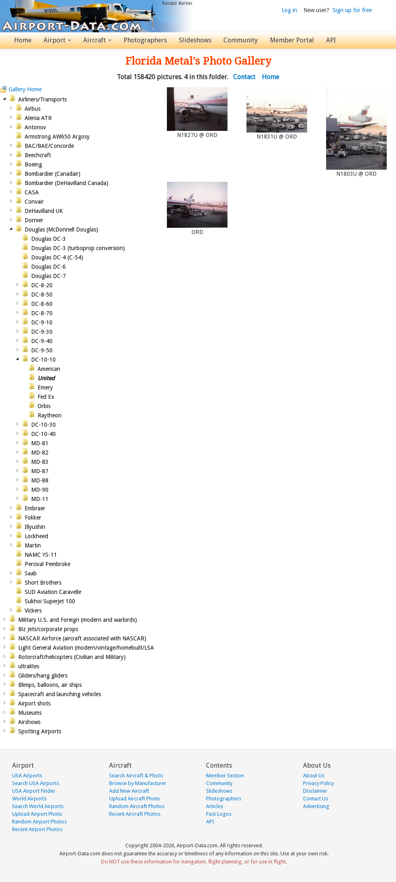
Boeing (33, 164)
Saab (31, 573)
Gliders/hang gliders (42, 675)
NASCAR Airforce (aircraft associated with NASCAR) (82, 638)
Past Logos (219, 814)
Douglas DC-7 (48, 276)
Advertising (316, 806)
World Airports (29, 799)
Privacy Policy (318, 783)
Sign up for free (352, 10)
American (49, 369)
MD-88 (39, 480)
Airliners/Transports (42, 99)
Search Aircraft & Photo (136, 776)
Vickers (33, 610)
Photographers (145, 40)
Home (23, 40)
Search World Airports (37, 806)
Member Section (225, 776)
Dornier (34, 220)
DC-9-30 (42, 331)
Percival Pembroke (47, 564)
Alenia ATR (38, 118)
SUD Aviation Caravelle (53, 592)
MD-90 (39, 489)
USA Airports (27, 776)
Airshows (29, 722)
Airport (57, 40)
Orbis (44, 406)
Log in (289, 10)
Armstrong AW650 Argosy (57, 136)
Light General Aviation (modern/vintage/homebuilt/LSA (86, 647)
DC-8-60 (42, 304)
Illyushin (35, 527)
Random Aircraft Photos (136, 806)
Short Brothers (43, 582)
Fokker (33, 517)
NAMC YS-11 (41, 555)
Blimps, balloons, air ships (50, 685)
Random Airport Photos (39, 822)
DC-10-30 (43, 424)
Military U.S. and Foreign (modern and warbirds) (77, 620)
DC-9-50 (42, 350)
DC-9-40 (42, 341)
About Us (313, 776)
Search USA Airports (35, 783)
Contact (244, 77)
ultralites (28, 666)
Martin (33, 545)
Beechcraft (38, 155)
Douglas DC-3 (48, 239)
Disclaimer (315, 791)
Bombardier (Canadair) (52, 174)
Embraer (35, 508)
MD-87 (39, 471)
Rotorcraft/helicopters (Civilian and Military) (72, 657)
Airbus (32, 108)
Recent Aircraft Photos (134, 814)
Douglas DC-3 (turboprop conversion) (78, 248)
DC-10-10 (43, 359)
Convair (34, 201)
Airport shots (34, 703)
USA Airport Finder (33, 791)
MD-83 (39, 462)
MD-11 (39, 499)
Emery (45, 387)
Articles (214, 806)
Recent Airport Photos (37, 829)
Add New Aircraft (129, 791)
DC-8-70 (42, 313)
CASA (32, 192)
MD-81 (39, 443)
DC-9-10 (42, 322)
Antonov (35, 127)
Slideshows (195, 40)
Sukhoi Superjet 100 (50, 601)
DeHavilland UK (44, 211)
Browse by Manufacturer (137, 783)
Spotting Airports (39, 731)
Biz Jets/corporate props (48, 629)
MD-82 (39, 452)
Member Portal (292, 40)
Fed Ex (46, 397)
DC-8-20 (42, 285)
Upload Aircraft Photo (134, 799)
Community (240, 40)
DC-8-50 (42, 294)
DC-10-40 (43, 434)
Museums (30, 712)
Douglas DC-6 (48, 266)
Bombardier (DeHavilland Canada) (66, 183)
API (331, 40)
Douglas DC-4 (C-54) (57, 257)
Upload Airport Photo (37, 814)
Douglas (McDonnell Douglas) (61, 229)
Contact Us (315, 799)
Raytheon (49, 415)
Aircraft (97, 40)
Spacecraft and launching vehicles (59, 694)
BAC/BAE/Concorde (49, 146)
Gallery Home (25, 89)
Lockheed (36, 536)
